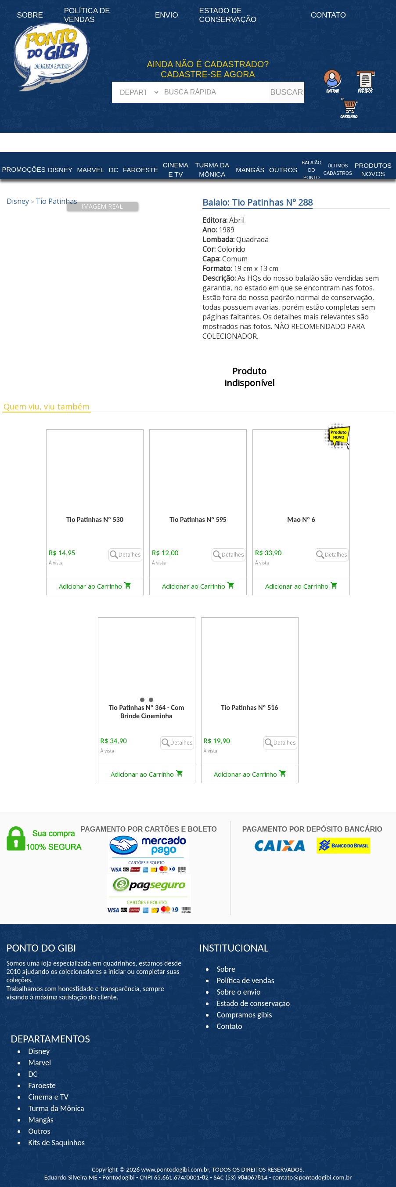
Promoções (24, 169)
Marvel (40, 1063)
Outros (39, 1131)
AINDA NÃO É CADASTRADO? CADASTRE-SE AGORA (208, 69)
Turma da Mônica (56, 1108)
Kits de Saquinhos (57, 1142)
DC (33, 1074)
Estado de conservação (228, 15)
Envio (166, 15)
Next (183, 656)
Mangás (250, 170)
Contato (328, 15)
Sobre (226, 969)
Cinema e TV (48, 1097)
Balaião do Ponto (311, 170)
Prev (110, 656)
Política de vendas (245, 980)
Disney (39, 1051)
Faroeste (42, 1085)
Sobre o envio (239, 992)
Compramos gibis (244, 1015)
